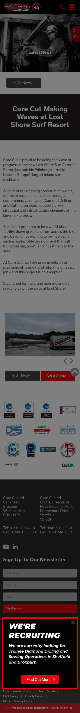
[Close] (73, 622)
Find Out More (38, 679)
